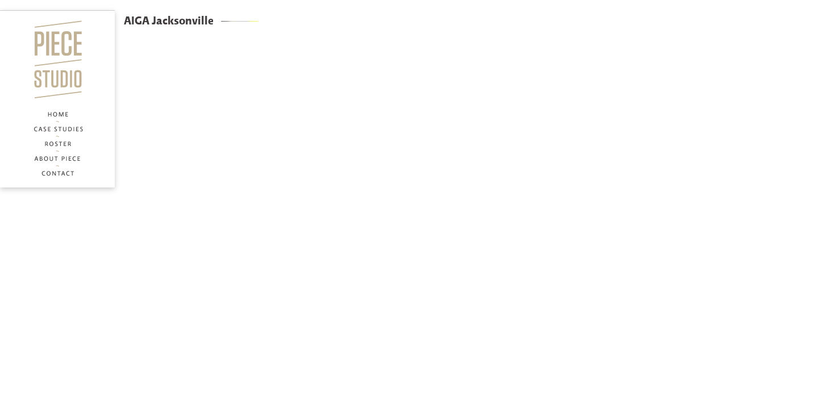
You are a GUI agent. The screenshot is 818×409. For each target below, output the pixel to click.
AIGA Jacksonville (169, 21)
